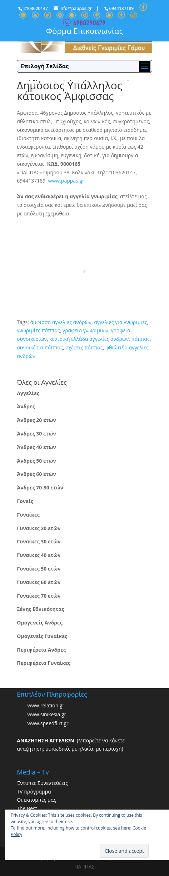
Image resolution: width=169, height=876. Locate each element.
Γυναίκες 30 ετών (38, 541)
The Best (27, 808)
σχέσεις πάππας (84, 347)
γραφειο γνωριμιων (85, 330)
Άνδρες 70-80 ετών (40, 487)
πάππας (140, 338)
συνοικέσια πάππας (40, 347)
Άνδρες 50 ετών (36, 460)
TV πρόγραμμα (34, 791)
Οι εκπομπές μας (36, 799)
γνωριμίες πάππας (38, 330)
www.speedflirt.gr (48, 723)
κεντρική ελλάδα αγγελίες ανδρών (89, 338)
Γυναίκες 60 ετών (38, 582)
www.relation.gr (46, 705)
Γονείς (25, 501)
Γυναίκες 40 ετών (38, 555)
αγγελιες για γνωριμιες (120, 322)
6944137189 (121, 8)
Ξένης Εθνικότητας (40, 609)
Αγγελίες (28, 393)
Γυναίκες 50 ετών (38, 568)
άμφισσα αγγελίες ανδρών (60, 322)
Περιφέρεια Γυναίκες (43, 663)
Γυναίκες (28, 514)
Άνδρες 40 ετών (36, 447)
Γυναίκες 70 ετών (38, 595)
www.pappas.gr (66, 180)
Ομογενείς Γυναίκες (42, 636)
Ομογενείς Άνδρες (40, 622)
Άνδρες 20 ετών (36, 420)
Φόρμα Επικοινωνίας (84, 30)
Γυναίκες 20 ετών (38, 528)
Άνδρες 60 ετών (36, 474)
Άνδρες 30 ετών (36, 433)
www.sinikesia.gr (47, 714)
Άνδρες (26, 406)
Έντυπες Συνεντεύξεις (42, 783)
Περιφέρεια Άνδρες (41, 649)
